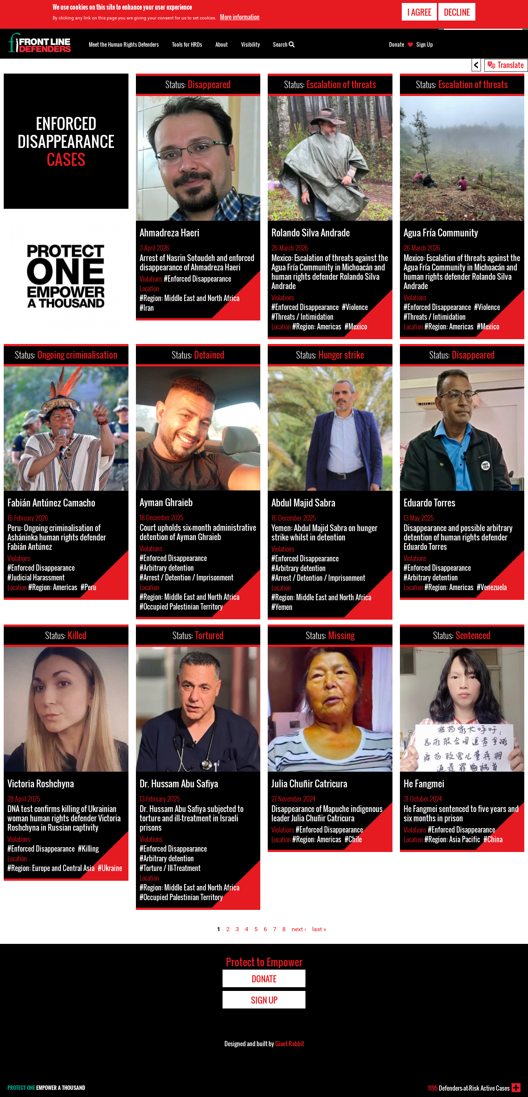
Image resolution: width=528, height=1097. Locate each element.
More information (240, 16)
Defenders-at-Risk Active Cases (469, 1088)
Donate (396, 44)
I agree (419, 12)
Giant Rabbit (289, 1043)
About (221, 44)
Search (284, 43)
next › (299, 929)
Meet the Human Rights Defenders (124, 44)
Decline (457, 12)
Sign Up (424, 44)
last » (319, 929)
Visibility (250, 44)
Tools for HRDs (187, 44)
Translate (511, 64)
